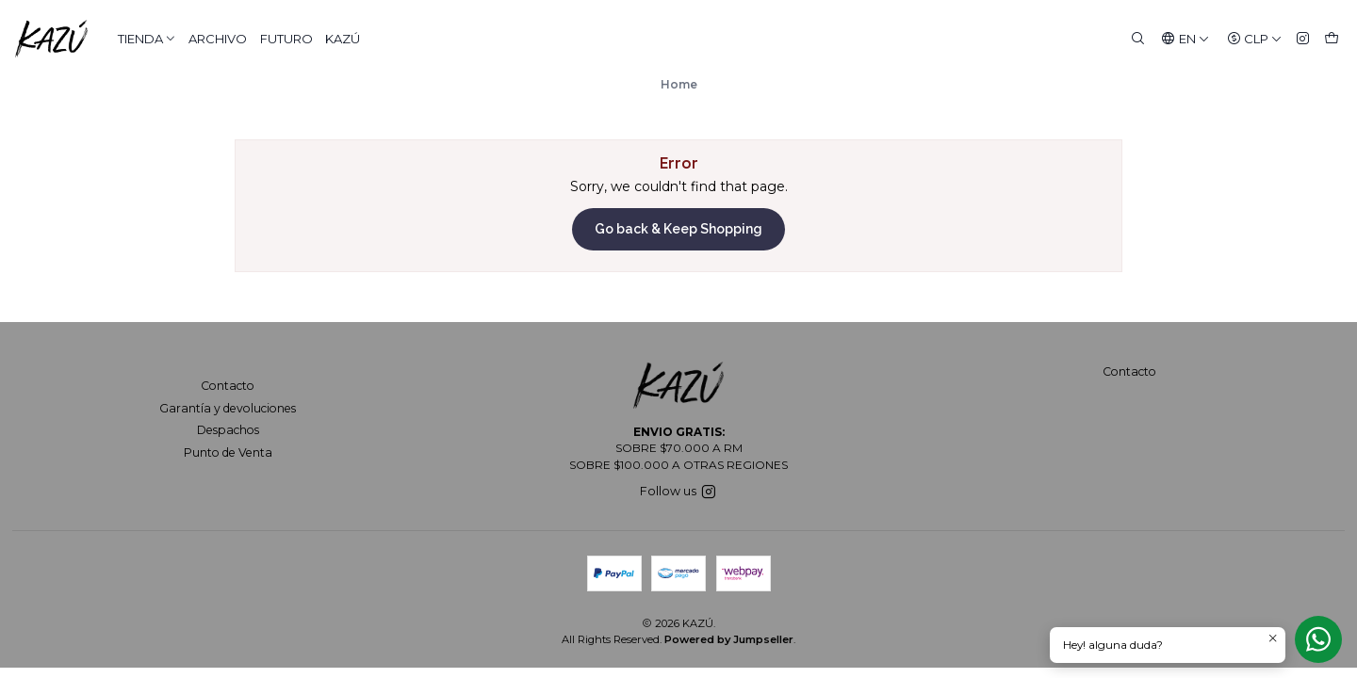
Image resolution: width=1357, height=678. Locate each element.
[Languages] (1186, 38)
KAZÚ (342, 38)
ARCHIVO (217, 38)
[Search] (1137, 38)
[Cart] (1331, 38)
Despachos (228, 430)
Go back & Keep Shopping (678, 228)
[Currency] (1254, 38)
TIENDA (147, 38)
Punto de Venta (228, 452)
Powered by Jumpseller (728, 639)
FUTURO (286, 38)
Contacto (227, 386)
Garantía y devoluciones (227, 408)
